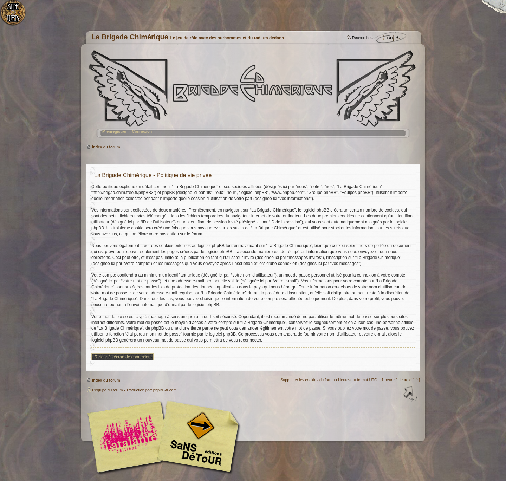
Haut (411, 394)
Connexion (142, 131)
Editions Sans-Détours (196, 437)
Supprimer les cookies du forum (307, 380)
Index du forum (252, 96)
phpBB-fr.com (165, 390)
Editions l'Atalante (165, 436)
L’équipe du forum (107, 390)
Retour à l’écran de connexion (122, 357)
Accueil (17, 16)
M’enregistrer (114, 131)
